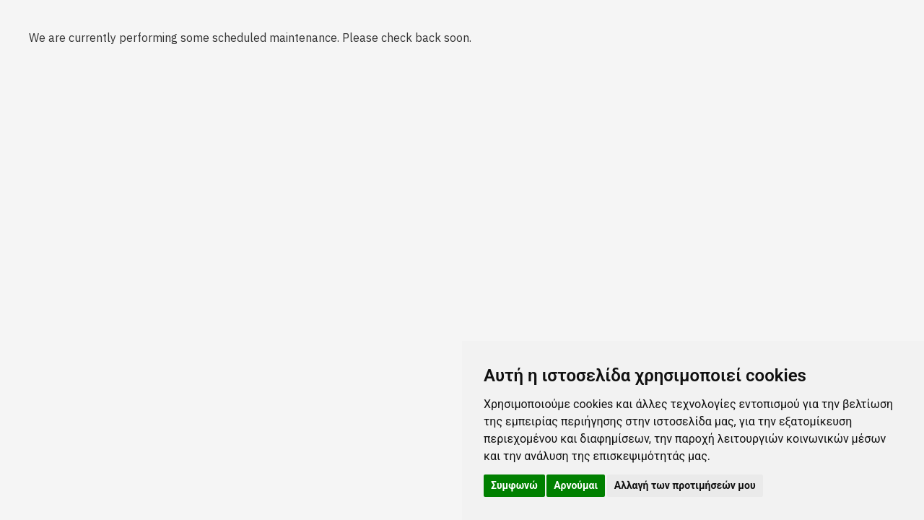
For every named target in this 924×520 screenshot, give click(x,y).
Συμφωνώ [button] (514, 485)
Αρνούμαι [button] (576, 485)
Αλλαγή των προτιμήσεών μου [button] (685, 485)
